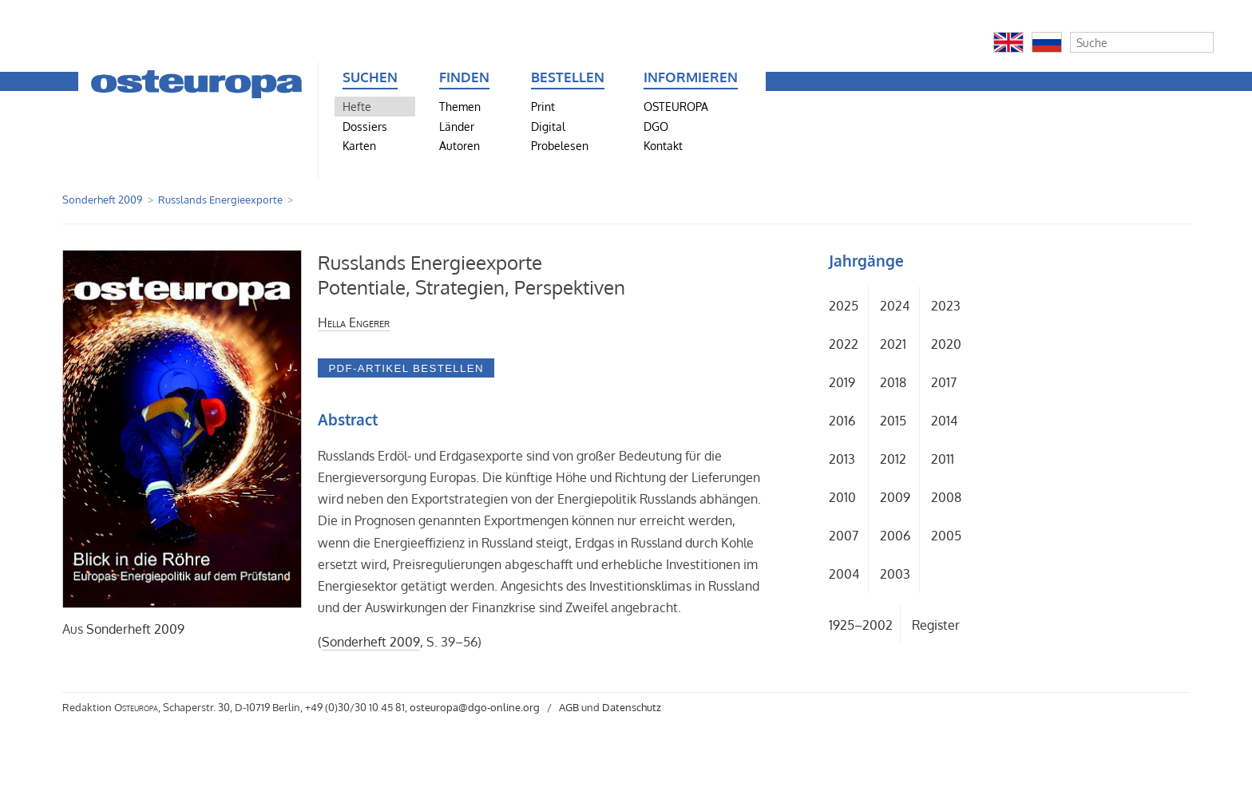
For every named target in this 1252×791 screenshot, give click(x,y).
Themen (460, 106)
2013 (842, 459)
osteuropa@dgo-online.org (475, 707)
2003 (895, 574)
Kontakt (663, 145)
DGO (656, 126)
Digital (548, 126)
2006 (895, 536)
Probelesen (559, 145)
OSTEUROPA (676, 106)
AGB (569, 707)
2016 (842, 421)
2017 (944, 382)
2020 (946, 344)
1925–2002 (861, 625)
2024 (894, 306)
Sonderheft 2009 (102, 199)
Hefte (357, 106)
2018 (893, 382)
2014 (944, 421)
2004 (844, 574)
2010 (842, 497)
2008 (946, 497)
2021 (893, 344)
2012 (893, 459)
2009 (895, 497)
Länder (456, 126)
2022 (843, 344)
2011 (942, 459)
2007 (843, 536)
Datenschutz (631, 707)
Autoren (459, 145)
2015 (893, 421)
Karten (359, 145)
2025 (843, 306)
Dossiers (365, 126)
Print (543, 106)
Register (936, 625)
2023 (946, 306)
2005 (946, 536)
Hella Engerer (354, 322)
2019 (842, 382)
